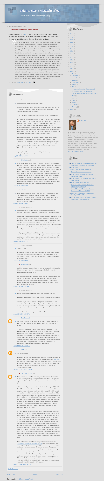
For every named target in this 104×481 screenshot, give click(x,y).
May (73, 98)
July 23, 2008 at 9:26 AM (21, 156)
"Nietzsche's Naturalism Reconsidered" (83, 89)
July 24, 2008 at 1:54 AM (21, 241)
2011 (72, 66)
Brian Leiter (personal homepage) (81, 169)
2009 (72, 71)
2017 (72, 53)
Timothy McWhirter (26, 373)
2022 (72, 42)
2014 (72, 60)
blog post (56, 359)
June (73, 95)
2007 (72, 109)
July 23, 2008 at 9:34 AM (21, 185)
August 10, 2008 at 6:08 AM (22, 314)
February (75, 104)
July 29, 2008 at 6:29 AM (21, 260)
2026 (72, 33)
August (74, 84)
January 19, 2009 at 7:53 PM (22, 464)
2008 (72, 73)
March (74, 102)
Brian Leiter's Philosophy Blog (80, 182)
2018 (72, 51)
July (73, 87)
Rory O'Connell (25, 318)
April (73, 100)
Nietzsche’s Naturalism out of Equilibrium (29, 443)
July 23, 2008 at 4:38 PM (21, 203)
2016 (72, 55)
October (74, 80)
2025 (72, 35)
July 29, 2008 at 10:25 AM (21, 286)
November (75, 78)
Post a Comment (13, 469)
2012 (72, 64)
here (26, 34)
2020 (72, 46)
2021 (72, 44)
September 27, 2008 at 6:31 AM (23, 369)
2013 (72, 62)
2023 (72, 40)
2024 (72, 37)
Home (35, 474)
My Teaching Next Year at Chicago (82, 91)
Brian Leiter (24, 160)
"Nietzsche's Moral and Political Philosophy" (85, 93)
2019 (72, 49)
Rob (22, 189)
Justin (22, 349)
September (75, 82)
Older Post (59, 474)
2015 (72, 57)
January (74, 107)
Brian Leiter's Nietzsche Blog (39, 10)
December (75, 75)
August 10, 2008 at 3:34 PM (22, 345)
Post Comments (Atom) (25, 479)
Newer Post (11, 474)
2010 (72, 69)
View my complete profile (75, 151)
